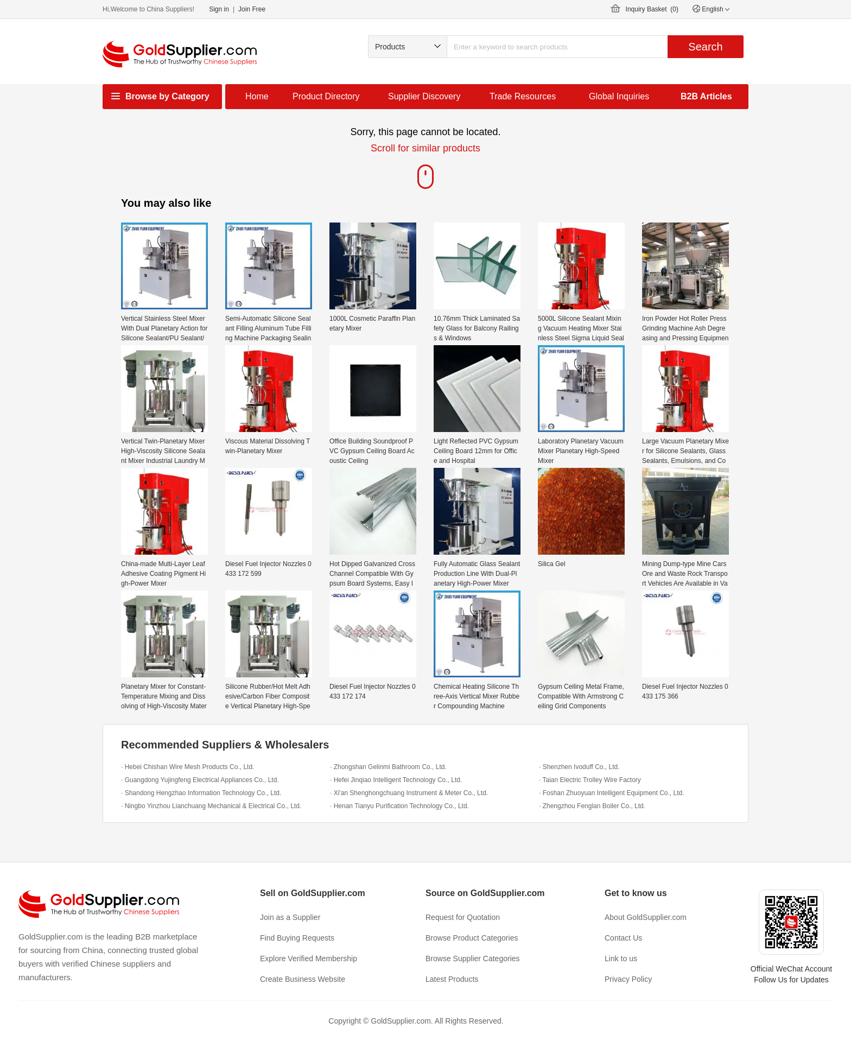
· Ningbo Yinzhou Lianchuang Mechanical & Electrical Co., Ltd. (211, 806)
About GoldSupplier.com (646, 917)
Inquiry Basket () (652, 9)
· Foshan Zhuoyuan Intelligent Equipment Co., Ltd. (611, 793)
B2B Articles (706, 96)
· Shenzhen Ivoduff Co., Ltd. (579, 767)
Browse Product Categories (472, 938)
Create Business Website (302, 979)
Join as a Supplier (290, 917)
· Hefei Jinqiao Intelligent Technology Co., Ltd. (396, 780)
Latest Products (452, 979)
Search (705, 47)
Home (257, 96)
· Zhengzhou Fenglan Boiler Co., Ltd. (592, 806)
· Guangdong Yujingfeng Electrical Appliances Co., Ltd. (200, 780)
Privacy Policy (628, 979)
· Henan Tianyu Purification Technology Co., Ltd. (399, 806)
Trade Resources (523, 96)
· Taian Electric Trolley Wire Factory (590, 780)
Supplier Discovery (424, 96)
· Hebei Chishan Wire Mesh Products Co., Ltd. (187, 767)
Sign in (219, 9)
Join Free (251, 9)
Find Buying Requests (297, 938)
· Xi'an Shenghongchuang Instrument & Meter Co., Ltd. (409, 793)
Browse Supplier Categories (473, 958)
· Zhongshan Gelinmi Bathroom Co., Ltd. (388, 767)
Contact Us (623, 938)
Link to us (621, 958)
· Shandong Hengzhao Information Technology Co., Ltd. (201, 793)
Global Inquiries (619, 96)
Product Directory (326, 96)
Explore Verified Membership (308, 958)
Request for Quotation (463, 917)
